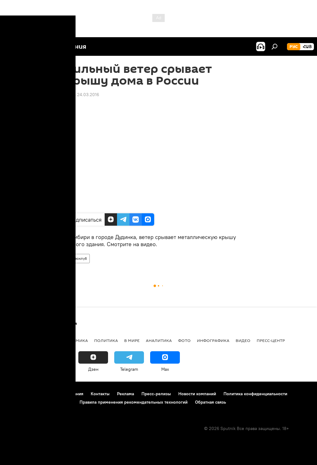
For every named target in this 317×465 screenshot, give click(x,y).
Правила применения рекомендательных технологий (134, 402)
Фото (184, 340)
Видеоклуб (77, 258)
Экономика (74, 340)
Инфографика (213, 340)
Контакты (100, 393)
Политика (106, 340)
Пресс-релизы (156, 393)
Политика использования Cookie (39, 402)
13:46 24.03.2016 (82, 94)
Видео (243, 340)
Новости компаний (197, 393)
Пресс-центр (271, 340)
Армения (43, 340)
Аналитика (159, 340)
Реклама (125, 393)
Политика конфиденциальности (255, 393)
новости (17, 340)
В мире (132, 340)
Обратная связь (210, 402)
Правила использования (59, 393)
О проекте (17, 393)
